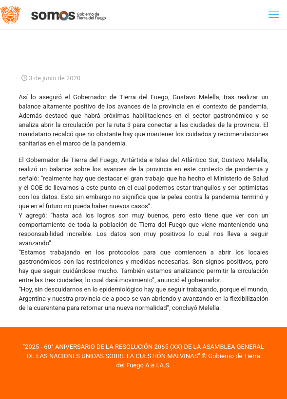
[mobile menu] (274, 14)
